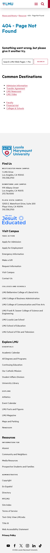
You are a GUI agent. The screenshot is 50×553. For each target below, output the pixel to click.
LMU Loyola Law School (13, 319)
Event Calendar (9, 402)
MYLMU (6, 498)
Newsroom (7, 427)
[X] (21, 546)
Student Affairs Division (13, 376)
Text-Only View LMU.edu (13, 516)
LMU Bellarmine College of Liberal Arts (20, 292)
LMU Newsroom (13, 91)
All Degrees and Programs (14, 358)
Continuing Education (12, 364)
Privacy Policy (9, 535)
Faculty (9, 102)
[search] (42, 4)
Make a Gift (7, 259)
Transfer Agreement (15, 88)
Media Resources (10, 460)
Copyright (6, 480)
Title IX (5, 523)
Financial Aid (12, 105)
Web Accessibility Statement (15, 529)
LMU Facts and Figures (12, 409)
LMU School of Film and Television (18, 331)
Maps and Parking (10, 421)
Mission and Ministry (9, 15)
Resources (22, 15)
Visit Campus (8, 272)
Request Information (11, 266)
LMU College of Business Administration (21, 298)
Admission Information (17, 85)
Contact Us (7, 278)
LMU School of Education (14, 325)
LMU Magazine (9, 415)
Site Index (6, 504)
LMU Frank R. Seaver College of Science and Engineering (22, 312)
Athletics (6, 396)
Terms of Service (9, 510)
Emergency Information (13, 253)
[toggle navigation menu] (36, 4)
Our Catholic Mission (11, 370)
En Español (7, 486)
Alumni (5, 448)
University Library (10, 382)
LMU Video (11, 94)
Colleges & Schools (15, 108)
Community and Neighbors (14, 454)
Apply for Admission (11, 241)
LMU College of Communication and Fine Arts (23, 304)
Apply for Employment (12, 247)
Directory (6, 492)
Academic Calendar (11, 352)
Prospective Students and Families (18, 466)
